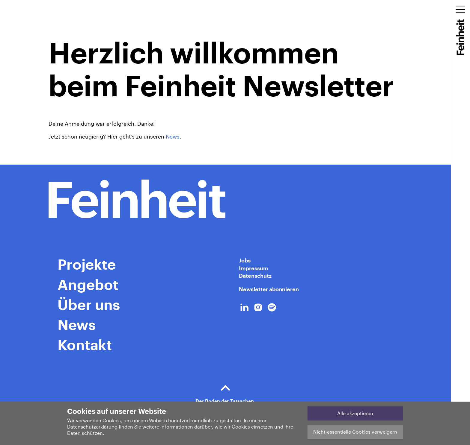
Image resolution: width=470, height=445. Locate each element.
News (173, 136)
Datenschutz (255, 275)
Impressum (253, 268)
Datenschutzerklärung (92, 426)
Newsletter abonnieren (269, 289)
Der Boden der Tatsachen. (225, 391)
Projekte (87, 264)
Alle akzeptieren (355, 413)
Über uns (89, 304)
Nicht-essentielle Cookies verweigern (355, 432)
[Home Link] (225, 199)
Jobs (245, 260)
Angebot (88, 284)
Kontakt (85, 344)
